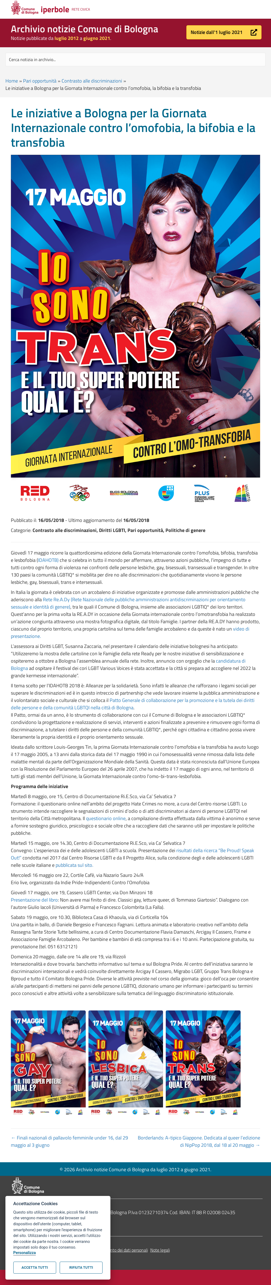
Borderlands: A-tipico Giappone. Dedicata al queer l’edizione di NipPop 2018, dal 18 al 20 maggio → (199, 1141)
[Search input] (135, 59)
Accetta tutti (34, 1267)
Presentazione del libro (34, 899)
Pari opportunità (39, 80)
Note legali (160, 1250)
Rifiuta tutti (81, 1267)
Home (11, 80)
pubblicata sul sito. (74, 865)
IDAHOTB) (48, 560)
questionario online (106, 818)
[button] (224, 32)
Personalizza (24, 1253)
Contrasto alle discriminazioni (92, 80)
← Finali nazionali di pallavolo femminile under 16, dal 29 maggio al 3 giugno (69, 1141)
